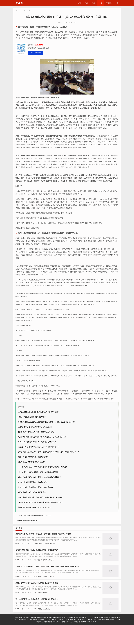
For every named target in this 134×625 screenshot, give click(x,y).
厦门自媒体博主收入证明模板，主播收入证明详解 (36, 432)
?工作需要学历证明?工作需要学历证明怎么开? (35, 427)
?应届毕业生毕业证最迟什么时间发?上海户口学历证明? (38, 412)
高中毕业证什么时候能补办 (42, 609)
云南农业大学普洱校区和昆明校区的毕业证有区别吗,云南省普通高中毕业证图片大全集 (47, 566)
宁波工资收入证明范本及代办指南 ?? (31, 462)
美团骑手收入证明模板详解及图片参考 (32, 492)
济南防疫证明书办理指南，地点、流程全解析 (34, 507)
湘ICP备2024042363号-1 (89, 622)
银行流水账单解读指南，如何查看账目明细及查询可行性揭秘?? (41, 497)
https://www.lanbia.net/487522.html (37, 515)
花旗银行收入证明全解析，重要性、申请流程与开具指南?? (39, 477)
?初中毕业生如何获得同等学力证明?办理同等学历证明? (38, 472)
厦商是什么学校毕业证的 (42, 592)
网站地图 (77, 622)
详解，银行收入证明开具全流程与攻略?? (33, 457)
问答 (93, 3)
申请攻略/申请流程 (50, 543)
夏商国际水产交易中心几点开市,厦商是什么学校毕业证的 (36, 583)
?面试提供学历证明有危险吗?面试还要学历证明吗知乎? (38, 447)
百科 (86, 3)
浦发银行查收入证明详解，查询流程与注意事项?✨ (37, 487)
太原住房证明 (39, 543)
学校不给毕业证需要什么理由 (28, 520)
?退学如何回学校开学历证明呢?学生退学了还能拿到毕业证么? (41, 502)
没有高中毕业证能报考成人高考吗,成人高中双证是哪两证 (36, 550)
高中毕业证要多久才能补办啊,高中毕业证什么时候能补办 (36, 599)
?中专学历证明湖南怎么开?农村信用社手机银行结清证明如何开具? (42, 467)
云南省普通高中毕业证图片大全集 (44, 576)
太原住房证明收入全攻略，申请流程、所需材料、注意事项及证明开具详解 (43, 534)
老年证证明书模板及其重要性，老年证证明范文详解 (37, 442)
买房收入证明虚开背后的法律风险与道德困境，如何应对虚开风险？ (43, 437)
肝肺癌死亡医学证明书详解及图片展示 (32, 417)
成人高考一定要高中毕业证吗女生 (44, 560)
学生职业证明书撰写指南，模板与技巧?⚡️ (33, 482)
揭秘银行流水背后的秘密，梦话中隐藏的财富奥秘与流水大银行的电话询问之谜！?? (48, 452)
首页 (79, 3)
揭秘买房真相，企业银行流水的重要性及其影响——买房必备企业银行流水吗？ (46, 422)
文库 (100, 3)
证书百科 (109, 3)
